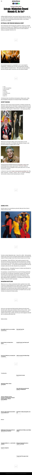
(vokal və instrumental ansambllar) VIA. (20, 171)
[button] (13, 3)
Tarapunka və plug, (22, 164)
